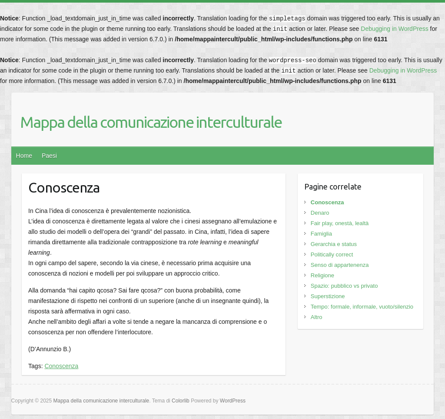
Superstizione (328, 296)
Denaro (320, 213)
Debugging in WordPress (394, 28)
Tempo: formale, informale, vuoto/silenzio (362, 306)
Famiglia (321, 233)
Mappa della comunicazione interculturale (151, 122)
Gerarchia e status (334, 244)
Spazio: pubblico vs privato (344, 286)
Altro (316, 317)
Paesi (49, 155)
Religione (322, 275)
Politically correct (332, 254)
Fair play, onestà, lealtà (340, 223)
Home (24, 155)
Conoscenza (61, 365)
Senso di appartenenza (340, 265)
